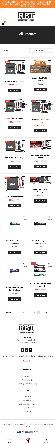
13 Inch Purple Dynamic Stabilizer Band (14, 289)
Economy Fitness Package (14, 81)
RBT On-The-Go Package (14, 158)
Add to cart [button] (14, 90)
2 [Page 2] (19, 312)
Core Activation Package (15, 197)
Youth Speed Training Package (40, 190)
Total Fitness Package (15, 118)
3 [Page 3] (23, 312)
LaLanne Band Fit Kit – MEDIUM (40, 79)
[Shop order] (41, 50)
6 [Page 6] (34, 312)
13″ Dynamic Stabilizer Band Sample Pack (40, 285)
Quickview (23, 62)
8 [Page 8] (42, 312)
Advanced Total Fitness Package (40, 120)
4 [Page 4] (27, 312)
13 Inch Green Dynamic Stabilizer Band (14, 242)
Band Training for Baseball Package (40, 156)
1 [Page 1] (15, 312)
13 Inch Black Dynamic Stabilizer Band (40, 242)
